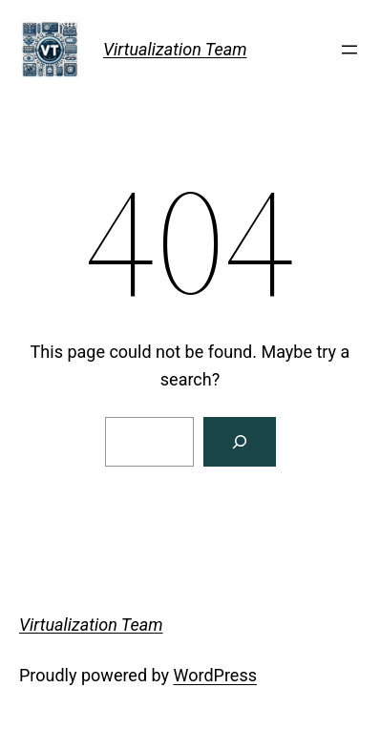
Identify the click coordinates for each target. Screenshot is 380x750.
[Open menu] (349, 49)
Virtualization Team (174, 49)
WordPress (215, 675)
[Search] (239, 442)
